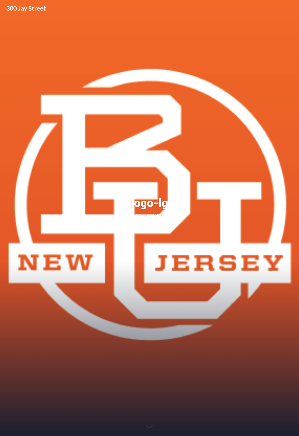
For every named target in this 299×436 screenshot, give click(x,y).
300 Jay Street (26, 8)
